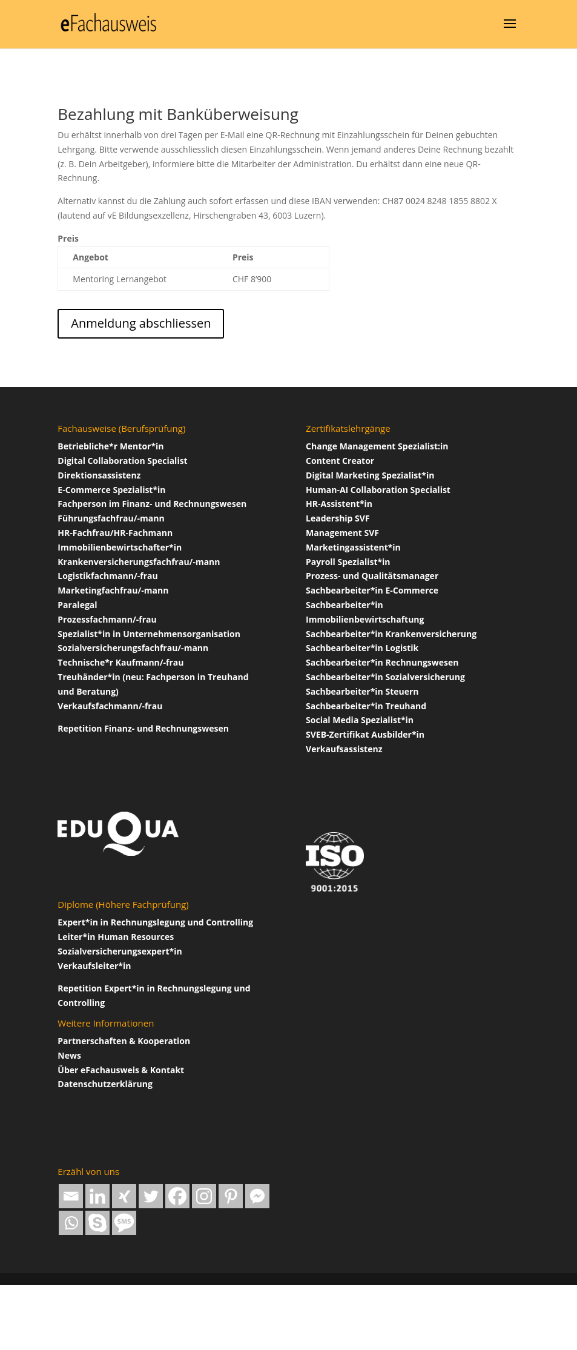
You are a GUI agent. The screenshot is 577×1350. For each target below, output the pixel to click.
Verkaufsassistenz (344, 749)
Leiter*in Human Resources (116, 936)
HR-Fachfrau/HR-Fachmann (115, 532)
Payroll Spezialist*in (348, 561)
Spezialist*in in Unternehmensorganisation (149, 634)
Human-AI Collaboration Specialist (378, 489)
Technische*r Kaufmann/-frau (120, 662)
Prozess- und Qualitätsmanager (372, 575)
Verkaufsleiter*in (94, 965)
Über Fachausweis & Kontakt (121, 1070)
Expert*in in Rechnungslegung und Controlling (155, 922)
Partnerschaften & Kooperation (124, 1041)
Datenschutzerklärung (105, 1084)
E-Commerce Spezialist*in (111, 489)
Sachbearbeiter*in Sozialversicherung (385, 677)
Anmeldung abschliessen (141, 323)
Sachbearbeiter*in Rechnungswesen (382, 662)
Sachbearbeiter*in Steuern (362, 691)
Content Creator (340, 460)
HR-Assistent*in (339, 503)
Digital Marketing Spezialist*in (370, 475)
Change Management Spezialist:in (377, 446)
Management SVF (342, 532)
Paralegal (77, 604)
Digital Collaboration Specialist (122, 460)
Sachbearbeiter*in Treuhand (366, 706)
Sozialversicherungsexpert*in (120, 951)
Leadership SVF (338, 518)
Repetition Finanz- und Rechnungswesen (143, 728)
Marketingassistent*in (353, 547)
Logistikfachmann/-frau (107, 575)
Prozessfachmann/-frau (107, 619)
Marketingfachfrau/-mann (113, 590)
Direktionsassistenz (99, 475)
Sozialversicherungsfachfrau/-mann (133, 647)
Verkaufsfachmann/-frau (110, 706)
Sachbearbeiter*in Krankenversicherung (391, 634)
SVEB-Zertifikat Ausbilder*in (365, 734)
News (69, 1055)
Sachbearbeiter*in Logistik (362, 647)
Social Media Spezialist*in (360, 720)
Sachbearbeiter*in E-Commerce (372, 590)
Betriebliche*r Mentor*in (110, 446)
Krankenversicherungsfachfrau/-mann (139, 561)
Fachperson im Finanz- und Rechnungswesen (152, 503)
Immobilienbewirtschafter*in (120, 547)
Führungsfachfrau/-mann (111, 518)
